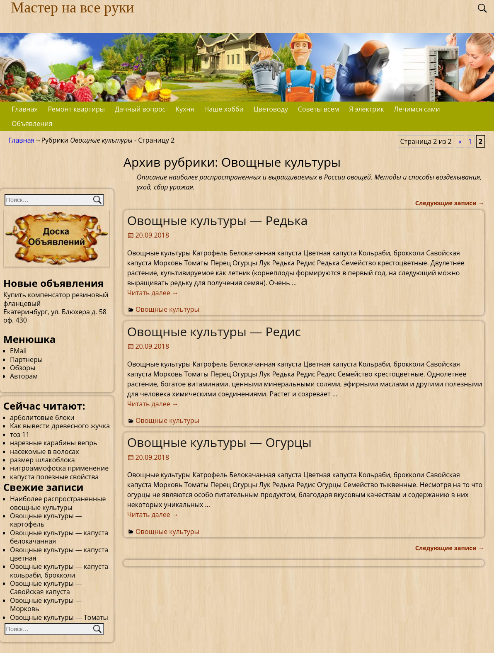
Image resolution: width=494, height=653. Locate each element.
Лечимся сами (417, 109)
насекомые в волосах (44, 451)
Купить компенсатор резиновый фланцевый (55, 299)
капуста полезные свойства (54, 476)
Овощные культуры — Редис (214, 331)
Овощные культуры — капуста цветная (59, 554)
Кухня (184, 109)
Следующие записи (449, 203)
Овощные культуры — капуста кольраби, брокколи (59, 570)
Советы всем (318, 109)
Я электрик (366, 109)
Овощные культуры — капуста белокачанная (59, 537)
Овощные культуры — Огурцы (219, 442)
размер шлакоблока (42, 459)
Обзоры (22, 367)
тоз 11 (19, 434)
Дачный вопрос (140, 109)
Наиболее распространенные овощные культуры (58, 503)
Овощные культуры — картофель (46, 520)
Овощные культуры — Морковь (46, 604)
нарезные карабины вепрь (53, 442)
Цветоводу (271, 109)
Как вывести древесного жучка (60, 425)
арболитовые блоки (42, 417)
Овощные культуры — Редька (217, 220)
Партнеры (26, 359)
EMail (18, 350)
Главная (25, 109)
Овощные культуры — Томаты (59, 617)
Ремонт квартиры (76, 109)
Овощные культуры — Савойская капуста (46, 587)
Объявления (32, 123)
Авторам (24, 376)
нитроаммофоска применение (59, 468)
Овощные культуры (167, 309)
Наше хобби (223, 109)
